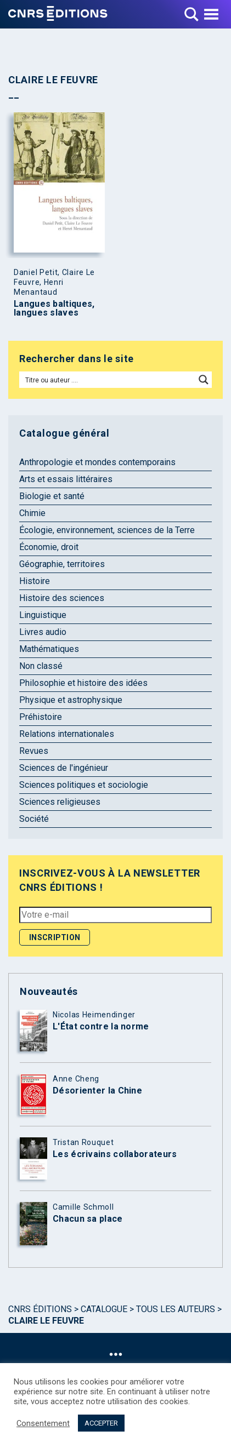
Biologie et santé (51, 496)
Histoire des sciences (61, 598)
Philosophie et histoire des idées (83, 683)
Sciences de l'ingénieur (63, 768)
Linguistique (42, 615)
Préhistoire (40, 717)
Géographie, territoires (62, 564)
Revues (33, 751)
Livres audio (42, 632)
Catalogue (104, 1309)
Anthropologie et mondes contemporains (97, 462)
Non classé (41, 666)
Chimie (32, 513)
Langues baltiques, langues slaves (54, 308)
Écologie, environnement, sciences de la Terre (107, 530)
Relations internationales (66, 734)
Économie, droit (48, 547)
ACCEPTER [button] (101, 1423)
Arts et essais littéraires (65, 479)
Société (34, 819)
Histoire (34, 581)
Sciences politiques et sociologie (83, 785)
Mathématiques (49, 649)
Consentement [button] (43, 1423)
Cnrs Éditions (40, 1309)
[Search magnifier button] (203, 379)
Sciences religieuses (59, 802)
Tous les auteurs (175, 1309)
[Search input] (107, 379)
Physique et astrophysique (70, 700)
